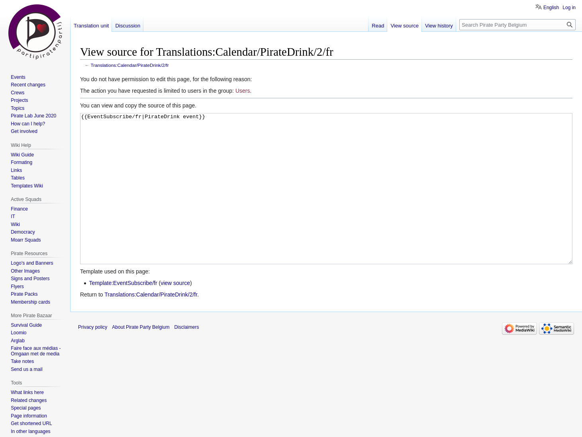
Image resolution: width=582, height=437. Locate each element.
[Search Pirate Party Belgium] (517, 24)
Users (242, 91)
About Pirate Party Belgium (140, 357)
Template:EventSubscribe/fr (123, 313)
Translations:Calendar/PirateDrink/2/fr (130, 65)
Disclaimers (186, 357)
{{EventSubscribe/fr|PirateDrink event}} (326, 203)
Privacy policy (92, 357)
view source (175, 313)
